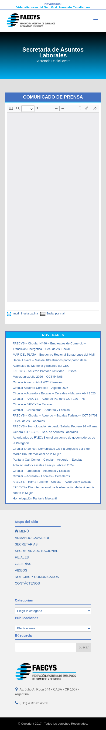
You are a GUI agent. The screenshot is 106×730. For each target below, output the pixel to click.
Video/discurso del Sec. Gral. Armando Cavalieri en (53, 7)
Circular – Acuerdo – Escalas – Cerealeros (41, 476)
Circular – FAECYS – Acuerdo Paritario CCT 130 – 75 (49, 398)
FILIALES (22, 557)
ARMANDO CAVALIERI (32, 538)
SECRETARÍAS (26, 544)
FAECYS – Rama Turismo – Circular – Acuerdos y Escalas (52, 481)
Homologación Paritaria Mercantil (35, 498)
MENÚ (22, 531)
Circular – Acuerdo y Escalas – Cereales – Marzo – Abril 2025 (54, 393)
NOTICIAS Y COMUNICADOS (37, 577)
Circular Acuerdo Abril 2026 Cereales (37, 382)
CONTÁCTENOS (27, 583)
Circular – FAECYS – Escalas (33, 404)
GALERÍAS (23, 564)
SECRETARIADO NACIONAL (36, 551)
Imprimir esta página (22, 313)
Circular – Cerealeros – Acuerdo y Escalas (41, 410)
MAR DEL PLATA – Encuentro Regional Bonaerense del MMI (54, 354)
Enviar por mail (52, 313)
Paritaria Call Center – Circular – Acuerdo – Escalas (47, 459)
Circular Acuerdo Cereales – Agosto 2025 (40, 388)
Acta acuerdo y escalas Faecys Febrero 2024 (43, 465)
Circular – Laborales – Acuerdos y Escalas (41, 470)
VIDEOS (21, 570)
